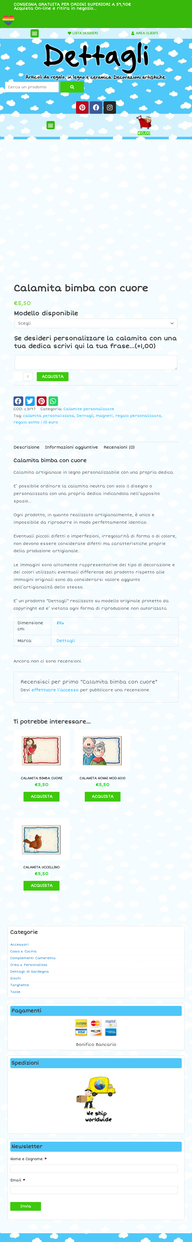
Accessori (19, 855)
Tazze (15, 902)
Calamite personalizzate (89, 409)
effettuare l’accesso (55, 690)
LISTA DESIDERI (83, 33)
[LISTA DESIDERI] (65, 33)
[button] (32, 33)
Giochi (15, 889)
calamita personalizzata (48, 416)
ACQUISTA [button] (39, 793)
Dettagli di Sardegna (29, 882)
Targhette (19, 895)
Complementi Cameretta (33, 868)
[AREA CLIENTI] (130, 33)
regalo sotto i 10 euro (36, 422)
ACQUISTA (53, 376)
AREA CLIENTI (147, 33)
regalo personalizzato (138, 416)
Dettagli (85, 416)
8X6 (60, 623)
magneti (104, 416)
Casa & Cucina (23, 862)
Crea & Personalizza (28, 875)
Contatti (160, 1157)
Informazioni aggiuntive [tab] (71, 447)
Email (17, 1090)
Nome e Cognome (28, 1069)
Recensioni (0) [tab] (119, 447)
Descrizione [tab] (27, 447)
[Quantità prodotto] (27, 376)
